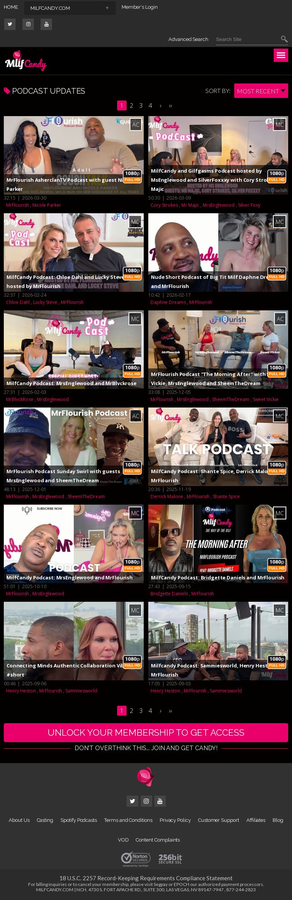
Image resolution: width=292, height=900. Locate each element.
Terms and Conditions (128, 820)
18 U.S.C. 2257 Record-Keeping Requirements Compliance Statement (146, 878)
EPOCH (181, 884)
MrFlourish (17, 205)
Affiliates (255, 820)
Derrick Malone (167, 496)
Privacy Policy (175, 820)
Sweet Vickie (266, 399)
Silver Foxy (249, 205)
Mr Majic (190, 205)
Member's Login (140, 7)
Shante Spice (226, 496)
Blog (278, 820)
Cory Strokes (164, 205)
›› (170, 105)
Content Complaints (158, 840)
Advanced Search (188, 39)
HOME (11, 7)
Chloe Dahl (18, 302)
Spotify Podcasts (78, 820)
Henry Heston (21, 691)
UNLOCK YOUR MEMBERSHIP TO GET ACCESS (146, 732)
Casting (45, 820)
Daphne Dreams (168, 302)
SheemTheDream (230, 399)
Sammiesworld (81, 691)
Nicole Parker (46, 205)
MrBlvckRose (19, 399)
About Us (19, 820)
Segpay (161, 884)
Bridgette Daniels (169, 593)
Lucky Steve (45, 302)
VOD (123, 840)
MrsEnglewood (219, 205)
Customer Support (218, 820)
